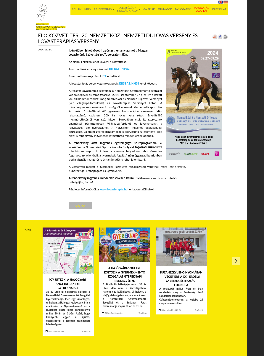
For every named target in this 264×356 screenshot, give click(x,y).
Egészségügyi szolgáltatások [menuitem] (127, 9)
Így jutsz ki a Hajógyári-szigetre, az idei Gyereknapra (68, 284)
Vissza (80, 205)
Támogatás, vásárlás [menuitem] (201, 9)
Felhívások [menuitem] (165, 9)
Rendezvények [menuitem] (103, 9)
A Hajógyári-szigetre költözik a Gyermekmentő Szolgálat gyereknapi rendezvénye (124, 274)
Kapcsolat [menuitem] (219, 9)
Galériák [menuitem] (149, 9)
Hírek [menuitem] (87, 9)
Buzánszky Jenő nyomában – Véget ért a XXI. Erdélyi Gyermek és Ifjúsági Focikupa (181, 278)
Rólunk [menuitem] (76, 9)
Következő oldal (236, 261)
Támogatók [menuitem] (183, 9)
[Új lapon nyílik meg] (220, 38)
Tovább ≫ (86, 331)
